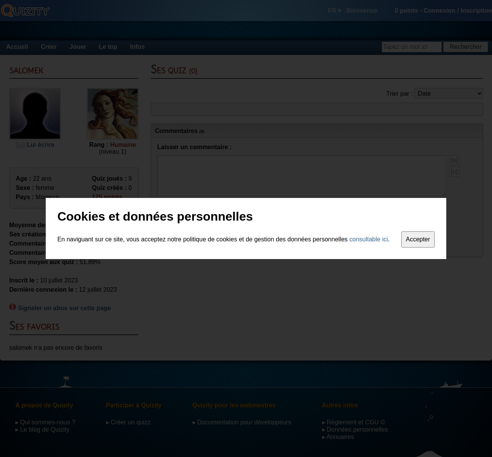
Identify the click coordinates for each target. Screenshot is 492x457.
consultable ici (368, 239)
